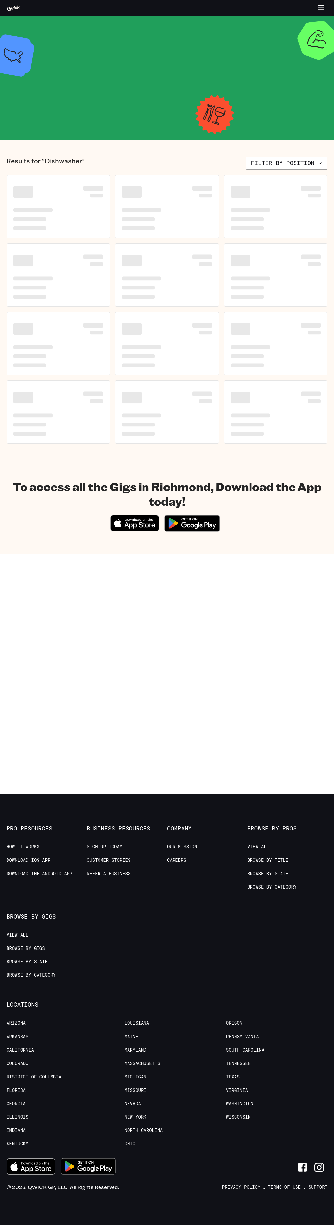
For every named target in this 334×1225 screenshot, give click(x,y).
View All (258, 847)
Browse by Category (271, 887)
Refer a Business (108, 873)
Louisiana (137, 1023)
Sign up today (104, 847)
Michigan (135, 1077)
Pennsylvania (242, 1037)
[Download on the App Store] (134, 529)
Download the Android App (39, 873)
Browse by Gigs (26, 948)
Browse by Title (267, 860)
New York (135, 1117)
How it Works (23, 847)
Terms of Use (284, 1187)
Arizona (16, 1023)
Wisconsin (238, 1117)
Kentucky (17, 1144)
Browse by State (267, 873)
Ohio (130, 1144)
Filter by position (287, 163)
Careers (176, 860)
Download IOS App (28, 860)
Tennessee (238, 1063)
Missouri (135, 1090)
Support (317, 1187)
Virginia (237, 1090)
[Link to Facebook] (302, 1167)
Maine (131, 1037)
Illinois (17, 1117)
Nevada (133, 1104)
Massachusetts (142, 1063)
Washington (239, 1104)
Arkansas (17, 1037)
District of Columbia (34, 1077)
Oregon (234, 1023)
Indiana (16, 1130)
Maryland (135, 1050)
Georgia (16, 1104)
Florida (16, 1090)
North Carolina (144, 1130)
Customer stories (108, 860)
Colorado (17, 1063)
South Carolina (245, 1050)
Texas (233, 1077)
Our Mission (182, 847)
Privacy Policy (241, 1187)
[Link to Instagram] (319, 1167)
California (20, 1050)
